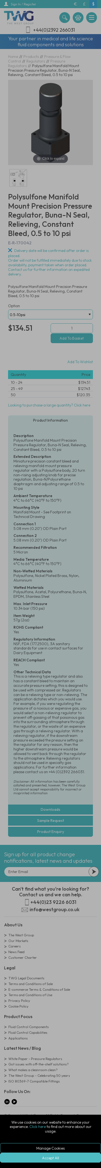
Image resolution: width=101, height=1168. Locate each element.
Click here (37, 1126)
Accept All (50, 1158)
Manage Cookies (50, 1148)
